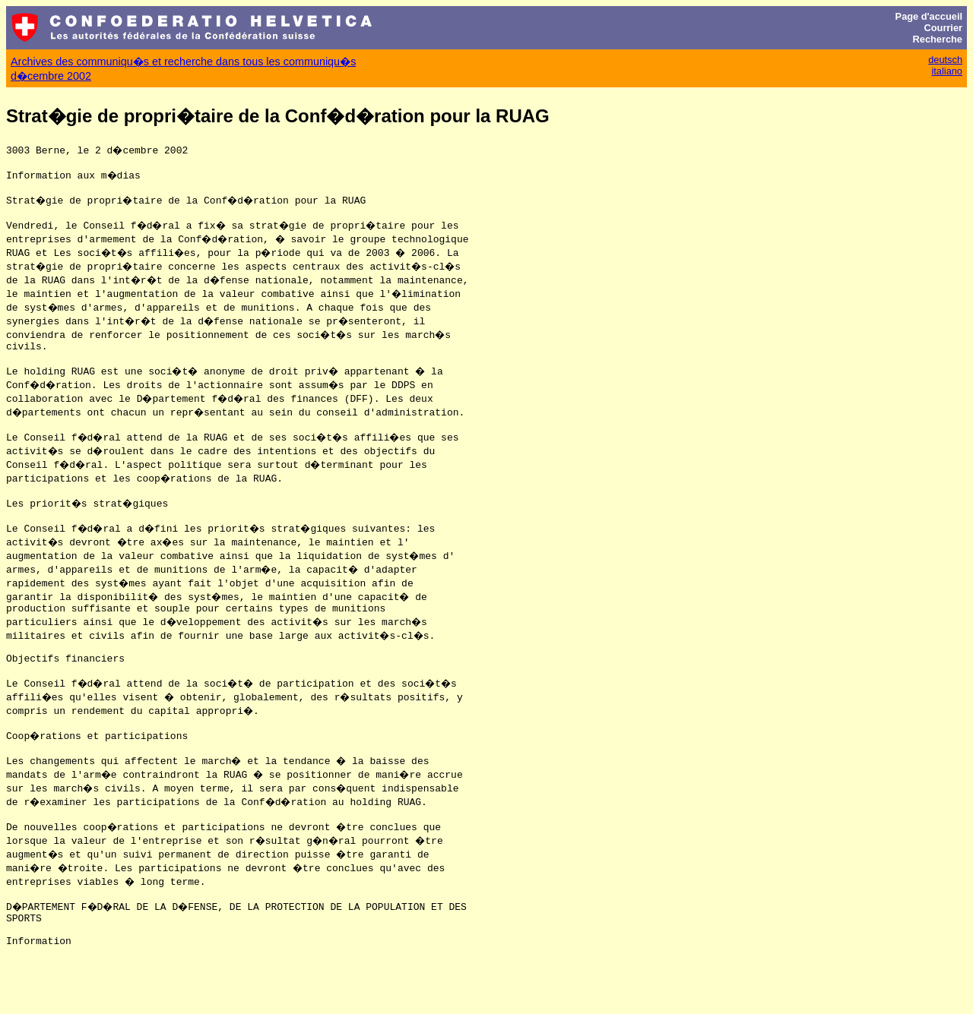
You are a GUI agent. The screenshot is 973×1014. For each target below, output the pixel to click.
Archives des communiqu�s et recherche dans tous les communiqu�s (183, 61)
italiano (946, 71)
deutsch (945, 59)
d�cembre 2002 (51, 76)
